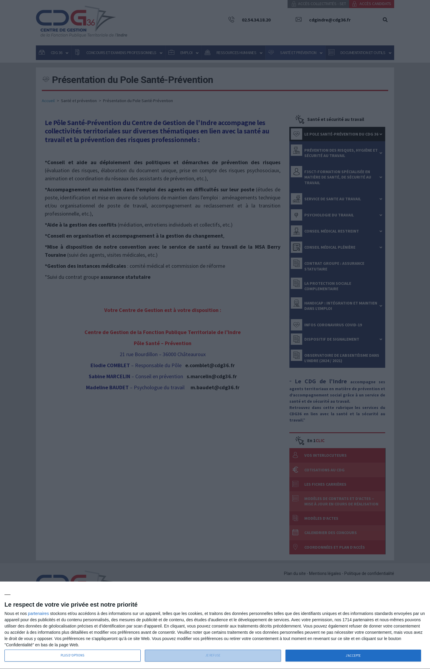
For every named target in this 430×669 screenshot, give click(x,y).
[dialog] (215, 625)
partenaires (38, 613)
